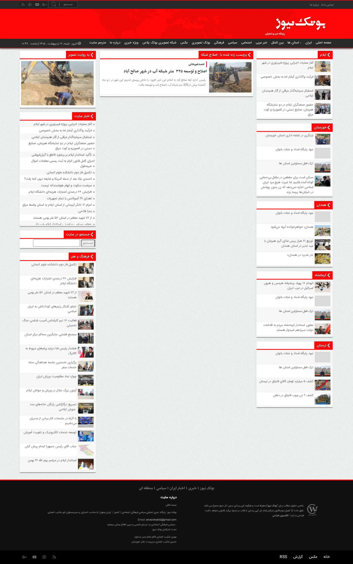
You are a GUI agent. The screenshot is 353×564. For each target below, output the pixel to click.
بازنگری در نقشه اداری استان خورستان (289, 135)
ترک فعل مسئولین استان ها (296, 163)
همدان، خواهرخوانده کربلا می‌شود (292, 227)
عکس (184, 42)
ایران (308, 42)
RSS (283, 557)
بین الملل (277, 42)
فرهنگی (219, 42)
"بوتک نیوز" (272, 506)
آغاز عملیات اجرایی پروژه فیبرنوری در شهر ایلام (287, 65)
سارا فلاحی (85, 211)
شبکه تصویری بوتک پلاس (159, 42)
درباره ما (314, 4)
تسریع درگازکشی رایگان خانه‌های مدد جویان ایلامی (53, 407)
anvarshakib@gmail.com (161, 520)
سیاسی (232, 42)
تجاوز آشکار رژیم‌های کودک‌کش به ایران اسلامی (51, 309)
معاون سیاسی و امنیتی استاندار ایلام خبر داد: (63, 224)
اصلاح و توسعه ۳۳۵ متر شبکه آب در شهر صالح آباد (164, 71)
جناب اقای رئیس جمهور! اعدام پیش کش (50, 446)
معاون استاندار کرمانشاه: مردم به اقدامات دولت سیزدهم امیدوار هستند (288, 328)
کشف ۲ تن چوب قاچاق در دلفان (293, 395)
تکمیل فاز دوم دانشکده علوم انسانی (69, 172)
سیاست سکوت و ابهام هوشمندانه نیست (66, 185)
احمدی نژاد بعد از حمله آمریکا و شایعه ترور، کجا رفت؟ (58, 179)
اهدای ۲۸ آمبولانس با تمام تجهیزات (69, 198)
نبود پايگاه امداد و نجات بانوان (294, 149)
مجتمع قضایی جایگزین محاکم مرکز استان (50, 334)
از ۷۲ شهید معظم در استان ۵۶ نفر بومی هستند (62, 218)
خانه (326, 557)
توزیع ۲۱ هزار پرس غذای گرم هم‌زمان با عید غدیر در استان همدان (288, 243)
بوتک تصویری (201, 42)
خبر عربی (261, 42)
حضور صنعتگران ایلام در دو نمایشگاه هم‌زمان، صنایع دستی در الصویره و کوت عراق (288, 109)
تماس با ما (327, 4)
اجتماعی (246, 42)
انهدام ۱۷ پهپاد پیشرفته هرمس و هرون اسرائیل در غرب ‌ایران (288, 286)
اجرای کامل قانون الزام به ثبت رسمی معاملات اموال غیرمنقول (63, 163)
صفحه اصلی (323, 42)
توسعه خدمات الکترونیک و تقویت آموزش (50, 432)
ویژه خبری (131, 42)
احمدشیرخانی (196, 64)
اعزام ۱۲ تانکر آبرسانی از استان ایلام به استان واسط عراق (57, 205)
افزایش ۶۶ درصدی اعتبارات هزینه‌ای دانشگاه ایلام (60, 192)
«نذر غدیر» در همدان (300, 255)
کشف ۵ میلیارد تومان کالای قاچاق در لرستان (286, 381)
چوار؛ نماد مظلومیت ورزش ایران (56, 376)
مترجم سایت (97, 42)
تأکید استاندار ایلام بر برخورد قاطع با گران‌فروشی (62, 155)
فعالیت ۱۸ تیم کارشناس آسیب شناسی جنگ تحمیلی (49, 323)
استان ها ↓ (295, 42)
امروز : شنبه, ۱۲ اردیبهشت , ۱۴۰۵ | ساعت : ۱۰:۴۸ (51, 43)
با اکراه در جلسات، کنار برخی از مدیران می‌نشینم (52, 421)
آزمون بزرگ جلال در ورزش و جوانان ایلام (51, 390)
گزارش (298, 557)
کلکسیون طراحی (281, 516)
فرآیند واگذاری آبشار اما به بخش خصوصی (287, 76)
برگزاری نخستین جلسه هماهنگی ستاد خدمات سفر (52, 365)
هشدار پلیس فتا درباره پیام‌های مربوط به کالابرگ (50, 351)
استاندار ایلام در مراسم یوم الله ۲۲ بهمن (52, 460)
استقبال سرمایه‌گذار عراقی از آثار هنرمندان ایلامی (287, 93)
